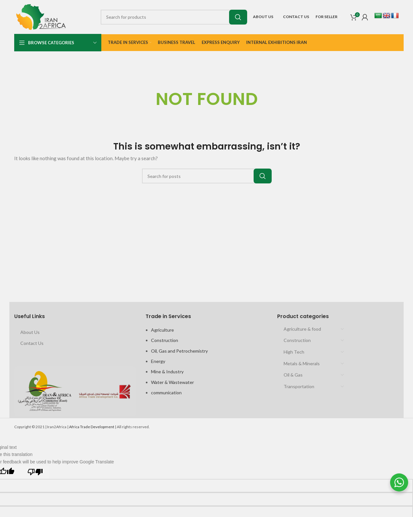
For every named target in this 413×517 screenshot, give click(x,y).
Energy (158, 361)
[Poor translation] (35, 472)
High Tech (294, 352)
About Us (30, 332)
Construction (164, 340)
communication (166, 392)
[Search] (174, 17)
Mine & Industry (167, 371)
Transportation (299, 386)
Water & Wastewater (172, 382)
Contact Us (32, 343)
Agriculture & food (302, 329)
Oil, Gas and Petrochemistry (179, 351)
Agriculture (162, 330)
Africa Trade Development (91, 426)
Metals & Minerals (302, 363)
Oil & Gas (293, 374)
